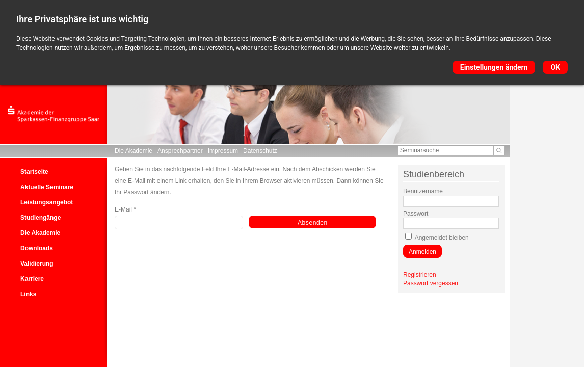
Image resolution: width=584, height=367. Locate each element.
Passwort (415, 213)
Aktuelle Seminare (46, 187)
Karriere (32, 278)
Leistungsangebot (46, 202)
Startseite (34, 171)
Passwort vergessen (430, 283)
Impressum (223, 150)
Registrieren (419, 274)
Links (28, 294)
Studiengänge (40, 217)
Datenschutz (260, 150)
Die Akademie (133, 150)
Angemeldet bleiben (442, 237)
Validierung (37, 263)
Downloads (36, 248)
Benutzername (423, 191)
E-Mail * (125, 209)
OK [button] (555, 67)
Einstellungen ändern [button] (494, 67)
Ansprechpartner (180, 150)
